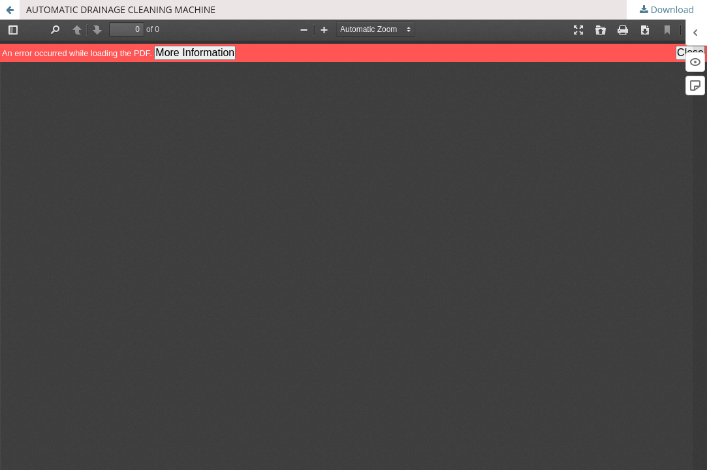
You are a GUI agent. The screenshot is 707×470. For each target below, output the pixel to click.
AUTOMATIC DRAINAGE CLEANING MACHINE (120, 9)
